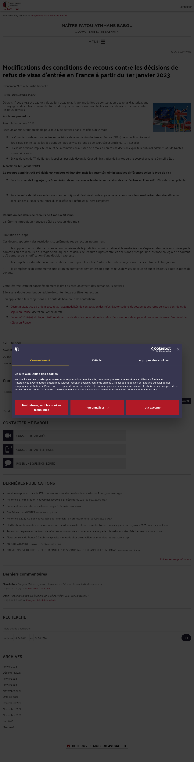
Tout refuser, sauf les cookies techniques (42, 407)
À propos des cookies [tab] (154, 360)
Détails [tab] (97, 360)
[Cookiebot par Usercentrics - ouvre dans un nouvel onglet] (154, 349)
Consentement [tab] (40, 360)
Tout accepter (152, 407)
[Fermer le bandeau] (178, 349)
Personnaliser (97, 407)
